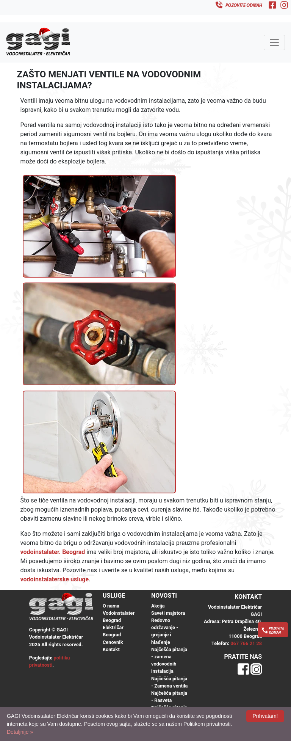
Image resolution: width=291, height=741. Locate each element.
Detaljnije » (20, 732)
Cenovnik (113, 642)
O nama (111, 606)
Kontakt (111, 649)
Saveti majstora (168, 613)
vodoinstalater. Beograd (52, 552)
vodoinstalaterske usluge (54, 579)
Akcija (158, 606)
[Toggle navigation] (274, 42)
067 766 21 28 (246, 643)
